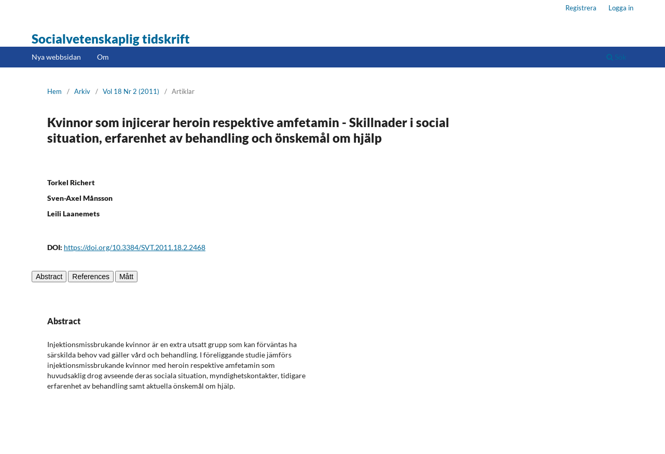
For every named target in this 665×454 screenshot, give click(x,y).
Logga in (620, 8)
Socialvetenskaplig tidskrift (111, 38)
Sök (616, 56)
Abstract (49, 276)
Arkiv (82, 91)
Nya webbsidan (56, 56)
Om (103, 56)
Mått (126, 276)
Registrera (581, 8)
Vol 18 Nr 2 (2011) (131, 91)
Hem (54, 91)
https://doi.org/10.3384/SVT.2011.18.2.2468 (134, 247)
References (90, 276)
